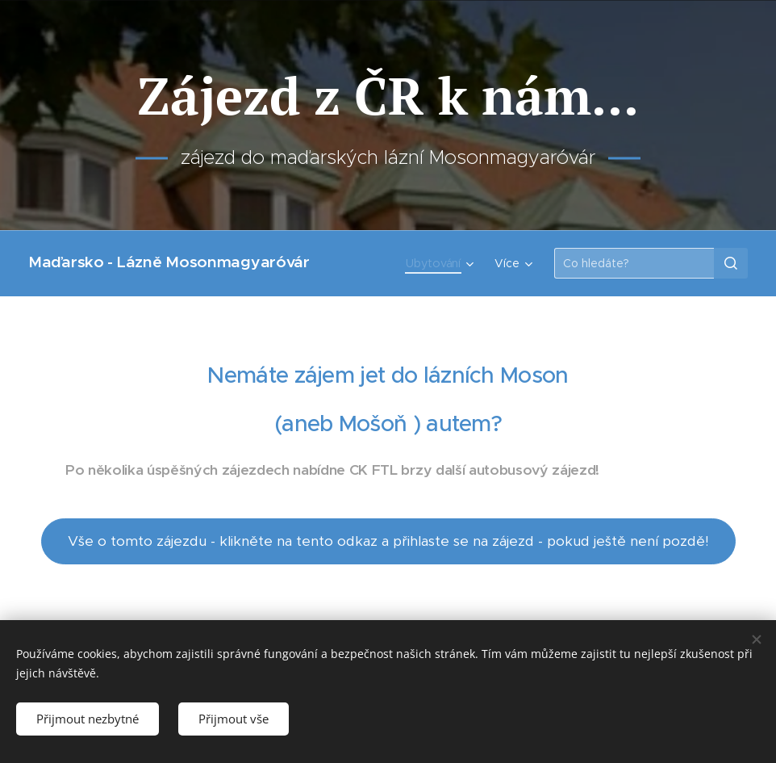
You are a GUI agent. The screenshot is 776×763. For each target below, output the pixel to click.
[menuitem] (442, 263)
